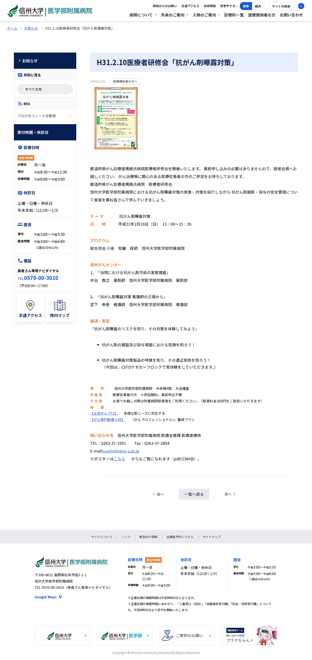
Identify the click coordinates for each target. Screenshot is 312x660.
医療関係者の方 (261, 15)
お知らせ (31, 28)
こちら (119, 458)
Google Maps (46, 596)
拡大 (258, 6)
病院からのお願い (165, 6)
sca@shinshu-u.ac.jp (121, 451)
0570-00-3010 (41, 277)
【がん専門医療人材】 (107, 419)
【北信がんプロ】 (104, 413)
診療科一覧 (234, 15)
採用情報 (210, 6)
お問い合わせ (291, 15)
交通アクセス (190, 6)
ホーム (12, 28)
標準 (246, 6)
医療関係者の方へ (125, 81)
